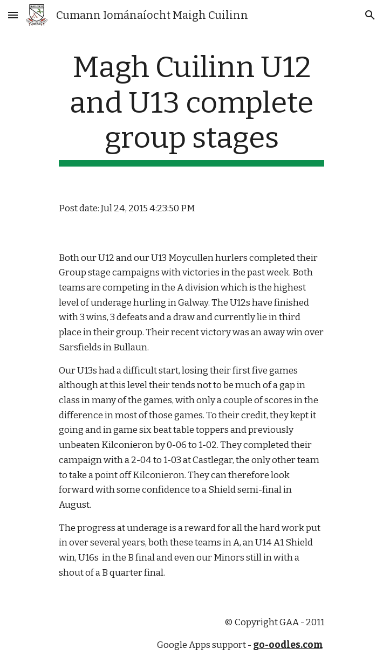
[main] (191, 108)
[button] (13, 15)
